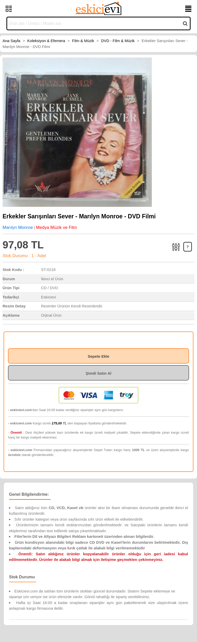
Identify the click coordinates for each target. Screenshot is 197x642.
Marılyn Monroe (18, 227)
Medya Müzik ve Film (56, 227)
